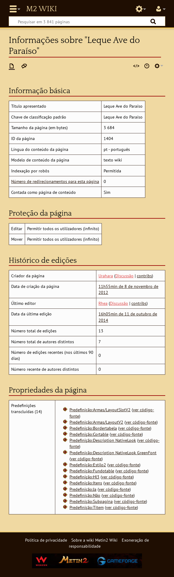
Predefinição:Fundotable (91, 471)
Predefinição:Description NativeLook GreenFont (112, 452)
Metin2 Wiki (41, 9)
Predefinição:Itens (85, 483)
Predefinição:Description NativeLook (102, 440)
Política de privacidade (46, 540)
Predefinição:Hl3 (84, 477)
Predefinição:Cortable (88, 434)
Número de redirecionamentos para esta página (55, 181)
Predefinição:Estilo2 (87, 465)
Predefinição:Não (84, 495)
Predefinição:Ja (82, 489)
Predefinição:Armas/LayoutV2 (96, 422)
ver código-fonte (141, 422)
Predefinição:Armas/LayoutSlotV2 (99, 409)
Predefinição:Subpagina (91, 501)
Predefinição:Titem (86, 507)
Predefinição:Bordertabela (93, 428)
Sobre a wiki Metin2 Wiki (94, 540)
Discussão (124, 276)
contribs (144, 276)
